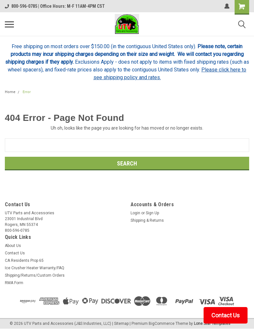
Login (135, 213)
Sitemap (121, 323)
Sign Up (152, 213)
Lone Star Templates (212, 323)
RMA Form (14, 283)
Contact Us (15, 253)
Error (27, 92)
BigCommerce (162, 323)
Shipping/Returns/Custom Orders (35, 275)
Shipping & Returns (147, 220)
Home (10, 92)
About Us (13, 245)
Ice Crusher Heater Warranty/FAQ (34, 268)
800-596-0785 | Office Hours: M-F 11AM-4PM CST (55, 6)
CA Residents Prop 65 (24, 260)
